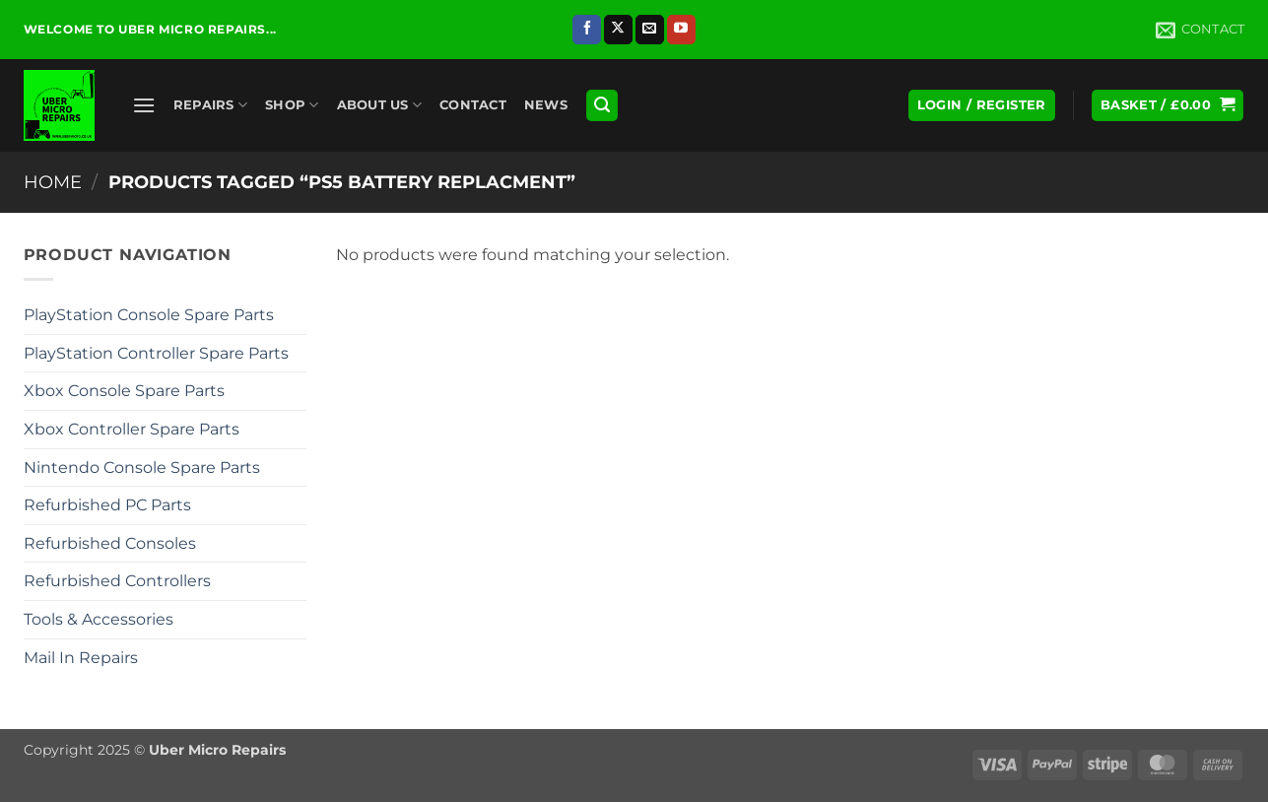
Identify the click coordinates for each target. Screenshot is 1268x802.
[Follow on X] (618, 29)
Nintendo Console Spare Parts (142, 467)
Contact (472, 105)
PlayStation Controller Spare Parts (156, 353)
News (545, 105)
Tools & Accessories (98, 619)
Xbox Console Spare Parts (124, 390)
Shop (291, 105)
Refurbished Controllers (117, 580)
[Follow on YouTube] (681, 29)
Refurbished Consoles (110, 543)
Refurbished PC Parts (107, 505)
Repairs (210, 105)
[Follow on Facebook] (586, 29)
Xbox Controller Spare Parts (131, 429)
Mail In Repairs (81, 657)
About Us (380, 105)
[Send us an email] (649, 29)
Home (53, 181)
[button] (144, 105)
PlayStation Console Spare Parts (149, 314)
